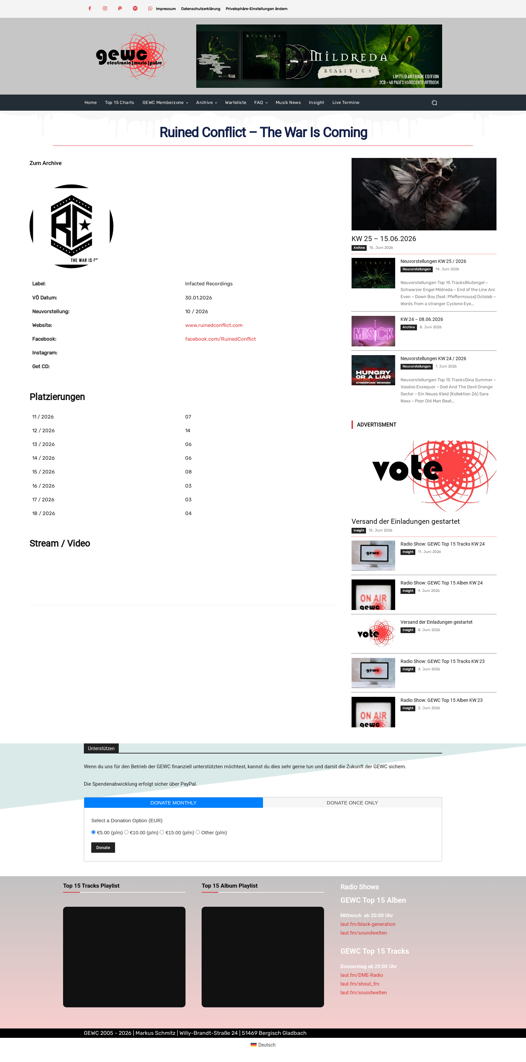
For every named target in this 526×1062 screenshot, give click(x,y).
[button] (256, 9)
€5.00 (110, 832)
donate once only (352, 802)
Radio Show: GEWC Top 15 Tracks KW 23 (443, 661)
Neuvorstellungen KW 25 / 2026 (433, 261)
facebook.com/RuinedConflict (220, 339)
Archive (359, 247)
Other (214, 832)
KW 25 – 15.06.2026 (384, 239)
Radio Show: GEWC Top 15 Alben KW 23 (442, 700)
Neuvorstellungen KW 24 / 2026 (433, 358)
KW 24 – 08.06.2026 (422, 319)
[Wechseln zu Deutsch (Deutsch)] (263, 1045)
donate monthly (174, 802)
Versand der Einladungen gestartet (406, 521)
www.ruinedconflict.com (214, 325)
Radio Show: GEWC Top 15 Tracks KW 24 (443, 544)
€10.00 (144, 832)
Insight (359, 530)
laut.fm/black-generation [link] (368, 924)
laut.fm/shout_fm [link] (359, 984)
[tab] (173, 802)
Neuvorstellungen (417, 269)
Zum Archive (46, 163)
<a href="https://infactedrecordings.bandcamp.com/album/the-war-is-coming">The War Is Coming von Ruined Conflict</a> (182, 577)
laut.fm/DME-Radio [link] (361, 975)
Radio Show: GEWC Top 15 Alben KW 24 (442, 582)
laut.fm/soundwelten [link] (363, 933)
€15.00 (180, 832)
